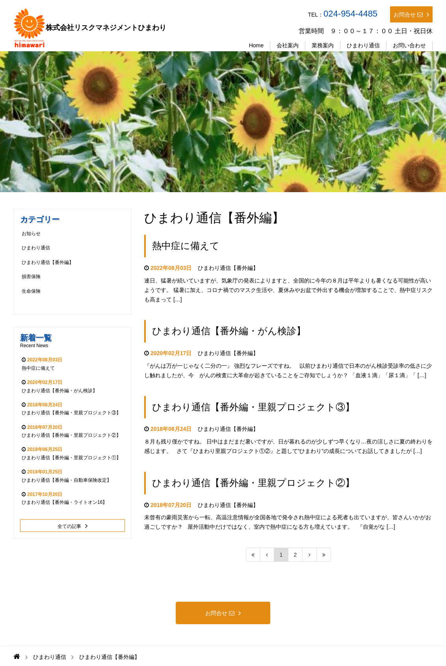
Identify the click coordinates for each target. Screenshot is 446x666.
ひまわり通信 (363, 45)
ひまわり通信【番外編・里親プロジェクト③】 (253, 407)
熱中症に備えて (185, 245)
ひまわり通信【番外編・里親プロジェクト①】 (71, 457)
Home (256, 45)
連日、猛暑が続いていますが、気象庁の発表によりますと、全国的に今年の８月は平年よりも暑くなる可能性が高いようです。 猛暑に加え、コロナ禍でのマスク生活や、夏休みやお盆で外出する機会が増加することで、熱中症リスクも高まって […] (288, 290)
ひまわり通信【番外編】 (228, 268)
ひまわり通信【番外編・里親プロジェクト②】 (253, 482)
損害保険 (31, 276)
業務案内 (323, 45)
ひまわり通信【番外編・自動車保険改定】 (67, 480)
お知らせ (31, 233)
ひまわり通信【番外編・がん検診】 (229, 331)
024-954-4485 (350, 14)
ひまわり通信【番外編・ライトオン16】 (64, 502)
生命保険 (31, 291)
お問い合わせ (409, 45)
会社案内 (288, 45)
